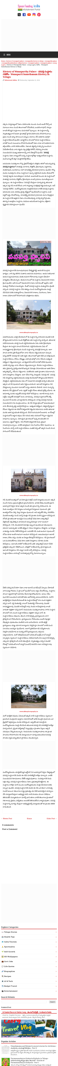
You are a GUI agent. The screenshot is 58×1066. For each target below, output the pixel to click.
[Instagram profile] (34, 15)
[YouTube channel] (29, 15)
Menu (7, 54)
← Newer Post (6, 818)
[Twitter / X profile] (19, 15)
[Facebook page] (24, 15)
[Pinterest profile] (39, 15)
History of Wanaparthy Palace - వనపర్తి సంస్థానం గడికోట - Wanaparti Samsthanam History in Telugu (27, 74)
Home (29, 818)
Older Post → (52, 818)
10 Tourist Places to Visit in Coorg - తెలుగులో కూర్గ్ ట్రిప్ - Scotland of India (26, 1012)
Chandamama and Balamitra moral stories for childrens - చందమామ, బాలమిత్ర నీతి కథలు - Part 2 (34, 1047)
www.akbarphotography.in (28, 332)
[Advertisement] (29, 34)
